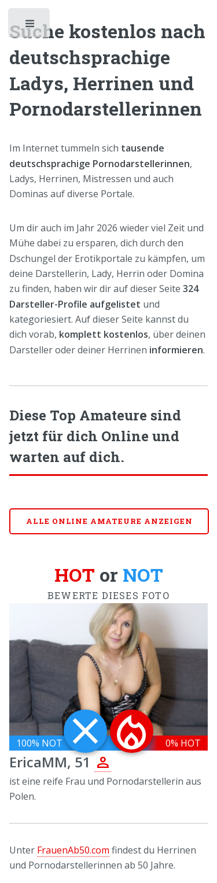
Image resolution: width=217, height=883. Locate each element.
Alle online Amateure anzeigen (109, 521)
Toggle (30, 26)
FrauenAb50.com (73, 850)
